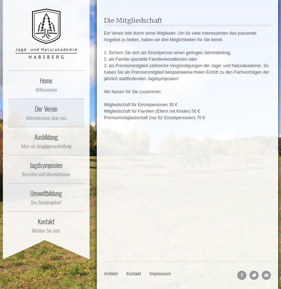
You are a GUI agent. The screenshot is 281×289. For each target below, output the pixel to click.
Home (46, 84)
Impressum (160, 273)
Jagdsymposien (46, 169)
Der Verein (46, 112)
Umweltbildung (46, 197)
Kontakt (46, 225)
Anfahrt (111, 273)
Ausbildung (46, 141)
